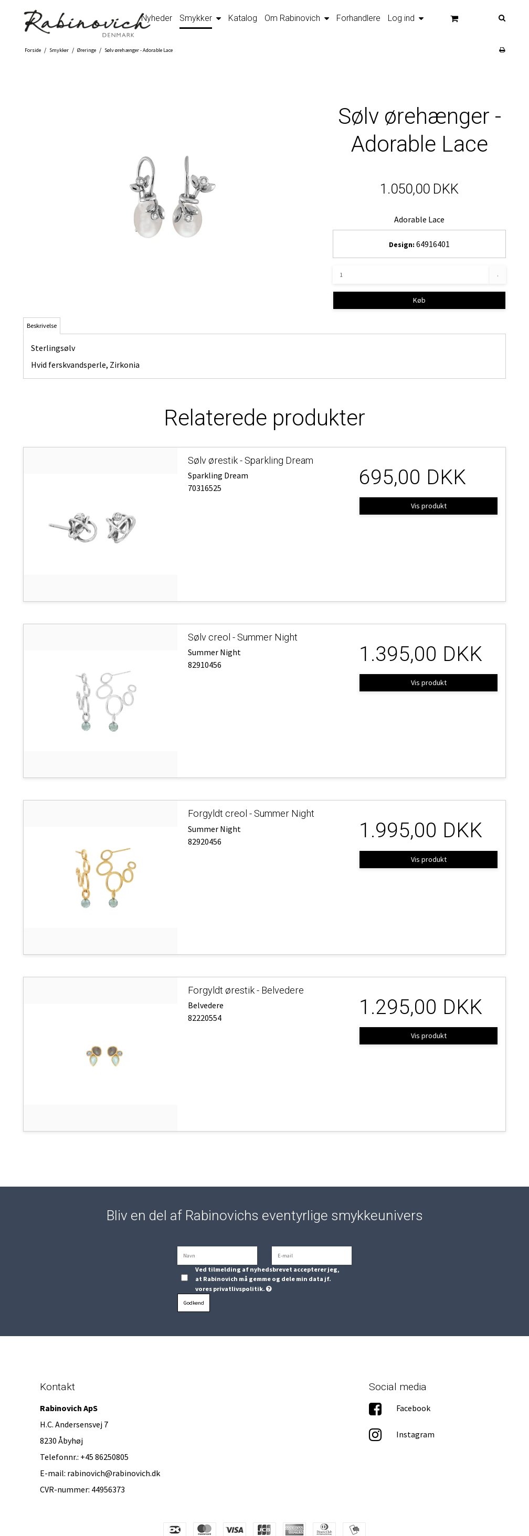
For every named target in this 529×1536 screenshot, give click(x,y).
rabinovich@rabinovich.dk (113, 1473)
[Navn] (217, 1255)
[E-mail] (312, 1255)
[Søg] (507, 17)
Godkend (194, 1302)
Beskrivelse (42, 325)
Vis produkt (429, 505)
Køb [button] (419, 300)
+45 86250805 (104, 1457)
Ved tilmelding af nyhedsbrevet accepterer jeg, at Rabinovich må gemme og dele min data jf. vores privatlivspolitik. (267, 1279)
